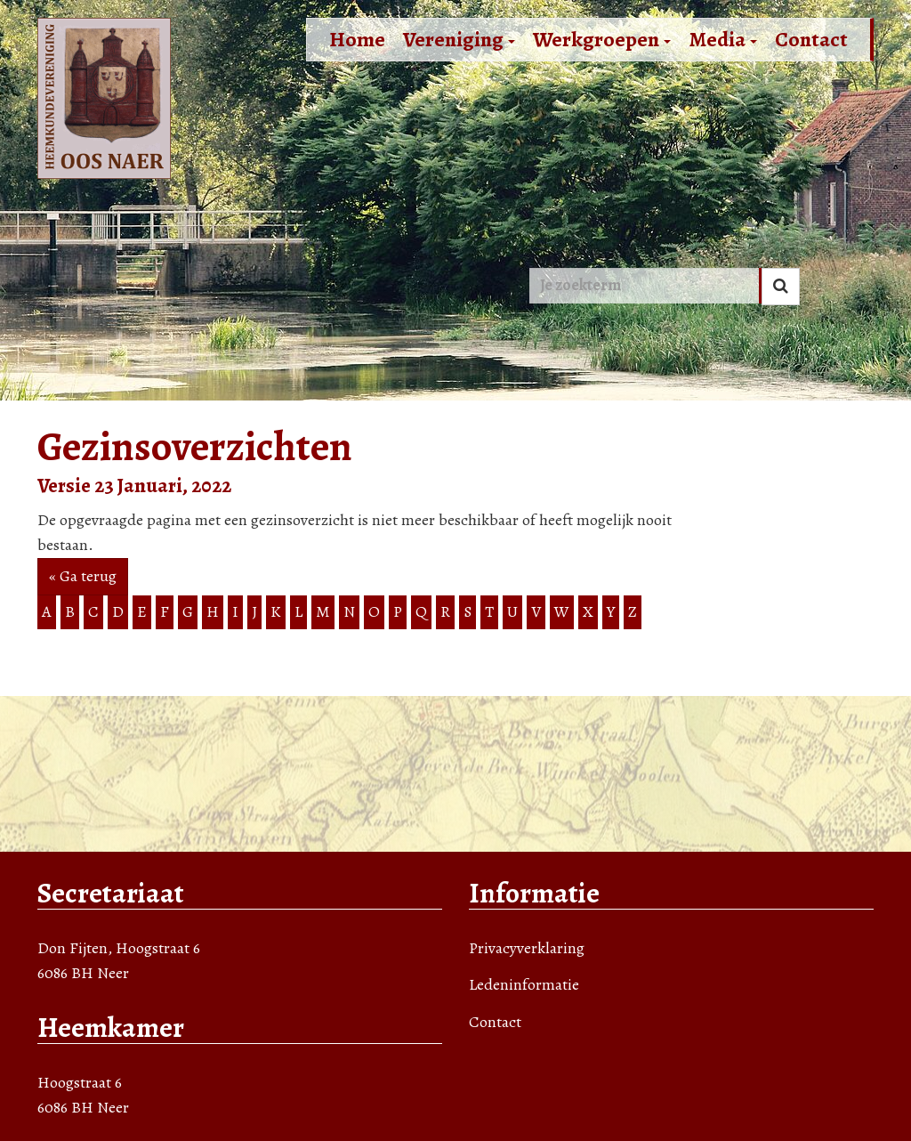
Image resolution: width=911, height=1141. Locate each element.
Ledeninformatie (524, 984)
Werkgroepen (602, 39)
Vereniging (459, 39)
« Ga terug (83, 576)
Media (723, 39)
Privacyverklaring (526, 948)
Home (357, 39)
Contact (811, 39)
